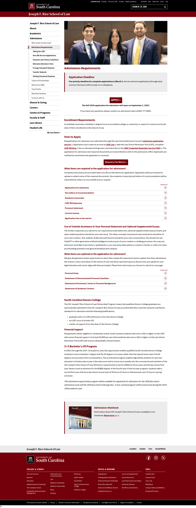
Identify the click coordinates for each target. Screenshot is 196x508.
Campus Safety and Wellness (155, 488)
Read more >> (110, 416)
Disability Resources (105, 491)
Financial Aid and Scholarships (108, 481)
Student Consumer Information (69, 503)
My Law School (53, 133)
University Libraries (128, 484)
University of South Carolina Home (44, 6)
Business (29, 477)
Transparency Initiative (90, 503)
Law (51, 479)
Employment (102, 474)
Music (52, 490)
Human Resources (128, 477)
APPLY (115, 100)
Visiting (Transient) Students (44, 76)
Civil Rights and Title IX (109, 503)
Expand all (163, 185)
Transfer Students (39, 72)
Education (30, 481)
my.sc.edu (149, 481)
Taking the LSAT (39, 51)
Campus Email (150, 477)
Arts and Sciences (32, 474)
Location (133, 449)
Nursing (53, 493)
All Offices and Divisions (130, 488)
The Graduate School (34, 488)
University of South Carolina (37, 503)
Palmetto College (80, 490)
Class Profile (36, 89)
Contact (142, 449)
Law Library (36, 123)
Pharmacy (77, 474)
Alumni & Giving (38, 103)
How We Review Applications (44, 56)
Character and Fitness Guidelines (45, 60)
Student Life (36, 128)
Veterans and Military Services (108, 488)
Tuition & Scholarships (40, 81)
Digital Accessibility (126, 503)
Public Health (78, 477)
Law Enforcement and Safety (131, 481)
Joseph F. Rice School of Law (49, 14)
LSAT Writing (70, 148)
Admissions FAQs (38, 85)
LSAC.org (110, 145)
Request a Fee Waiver (115, 162)
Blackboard (149, 484)
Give (166, 1)
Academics (35, 34)
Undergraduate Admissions (107, 477)
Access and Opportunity (130, 474)
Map (149, 1)
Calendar (144, 1)
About (33, 28)
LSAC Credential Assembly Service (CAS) (142, 148)
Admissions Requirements (42, 47)
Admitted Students (39, 94)
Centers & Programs (40, 113)
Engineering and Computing (36, 484)
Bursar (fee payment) (105, 484)
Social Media (160, 449)
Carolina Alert (150, 474)
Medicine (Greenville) (57, 486)
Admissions (36, 39)
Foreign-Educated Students (43, 68)
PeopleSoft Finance (152, 491)
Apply (162, 1)
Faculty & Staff (37, 118)
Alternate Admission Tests (43, 64)
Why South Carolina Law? (41, 43)
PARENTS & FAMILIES (130, 1)
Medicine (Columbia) (57, 483)
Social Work (78, 481)
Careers (34, 108)
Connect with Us (38, 98)
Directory (155, 1)
